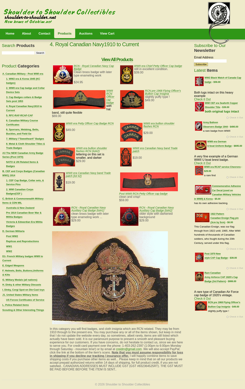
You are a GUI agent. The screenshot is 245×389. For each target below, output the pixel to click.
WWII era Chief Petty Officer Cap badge (158, 65)
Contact (44, 33)
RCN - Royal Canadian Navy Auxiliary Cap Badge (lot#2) (156, 209)
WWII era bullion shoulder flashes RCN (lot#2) (91, 150)
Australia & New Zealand (20, 207)
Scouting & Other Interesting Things (23, 310)
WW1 (9, 246)
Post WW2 (12, 236)
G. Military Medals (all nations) (19, 279)
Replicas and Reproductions (22, 241)
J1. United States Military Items (20, 294)
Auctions (86, 33)
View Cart (107, 33)
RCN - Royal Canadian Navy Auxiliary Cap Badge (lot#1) (88, 209)
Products (65, 33)
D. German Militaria (13, 231)
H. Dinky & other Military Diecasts (21, 284)
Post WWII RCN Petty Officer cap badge (143, 193)
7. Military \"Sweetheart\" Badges (25, 138)
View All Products (117, 59)
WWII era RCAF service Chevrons (222, 167)
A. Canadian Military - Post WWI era (22, 73)
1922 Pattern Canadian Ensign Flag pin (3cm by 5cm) (224, 218)
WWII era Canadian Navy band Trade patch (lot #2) (88, 174)
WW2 (9, 251)
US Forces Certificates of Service (25, 299)
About (26, 33)
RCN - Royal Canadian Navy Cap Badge (94, 67)
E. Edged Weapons (13, 265)
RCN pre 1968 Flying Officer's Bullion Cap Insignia (163, 92)
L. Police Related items (15, 305)
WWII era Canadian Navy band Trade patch (155, 150)
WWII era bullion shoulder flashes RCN (158, 125)
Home (10, 33)
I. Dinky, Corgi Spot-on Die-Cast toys (23, 289)
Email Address (203, 57)
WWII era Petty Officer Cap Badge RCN (90, 123)
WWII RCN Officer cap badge (110, 96)
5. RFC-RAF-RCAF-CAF (19, 115)
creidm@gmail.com (129, 349)
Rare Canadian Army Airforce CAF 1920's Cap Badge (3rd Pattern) (221, 277)
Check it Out (202, 99)
